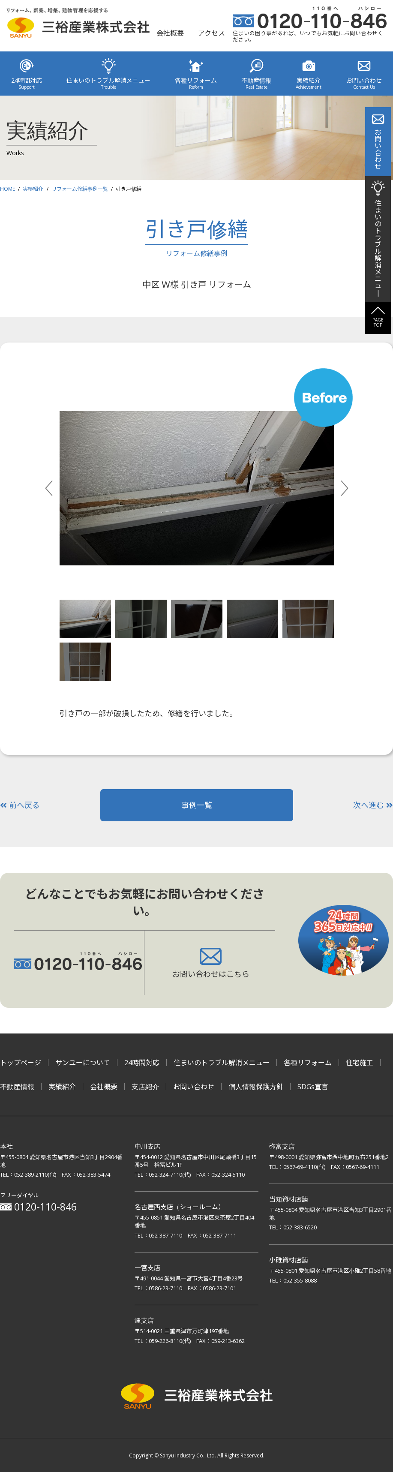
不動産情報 (17, 1086)
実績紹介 (33, 188)
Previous (58, 488)
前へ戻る (20, 805)
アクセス (211, 33)
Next (354, 488)
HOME (7, 188)
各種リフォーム (308, 1062)
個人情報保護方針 (255, 1086)
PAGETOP (378, 322)
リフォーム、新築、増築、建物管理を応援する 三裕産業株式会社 (78, 25)
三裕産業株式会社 (197, 1397)
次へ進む (373, 805)
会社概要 (170, 33)
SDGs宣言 (312, 1086)
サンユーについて (82, 1062)
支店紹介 (145, 1086)
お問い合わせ (193, 1086)
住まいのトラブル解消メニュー (222, 1062)
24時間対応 (141, 1062)
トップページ (20, 1062)
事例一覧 (196, 805)
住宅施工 (359, 1062)
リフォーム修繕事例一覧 (79, 188)
